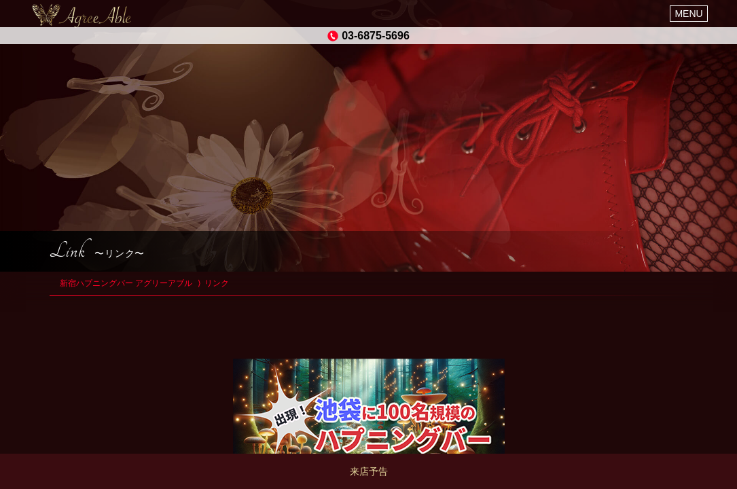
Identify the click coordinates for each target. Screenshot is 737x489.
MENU (688, 13)
